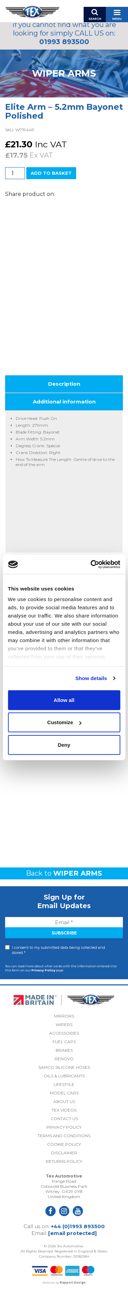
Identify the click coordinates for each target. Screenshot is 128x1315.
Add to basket (51, 173)
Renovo (64, 1082)
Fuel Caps (64, 1065)
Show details (91, 678)
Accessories (64, 1056)
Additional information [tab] (64, 425)
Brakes (64, 1073)
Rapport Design (73, 1306)
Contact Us (64, 1142)
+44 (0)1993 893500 (78, 1250)
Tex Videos (64, 1133)
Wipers (64, 1048)
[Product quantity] (15, 173)
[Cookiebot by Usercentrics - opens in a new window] (91, 564)
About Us (64, 1125)
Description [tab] (64, 407)
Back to (64, 896)
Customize (64, 722)
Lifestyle (64, 1108)
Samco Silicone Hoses (64, 1090)
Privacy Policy (43, 993)
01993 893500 (64, 42)
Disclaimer (64, 1176)
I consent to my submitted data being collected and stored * (58, 973)
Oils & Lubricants (64, 1099)
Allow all (64, 700)
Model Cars (64, 1116)
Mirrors (64, 1039)
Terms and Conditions (64, 1159)
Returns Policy (64, 1184)
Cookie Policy (64, 1167)
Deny (64, 744)
